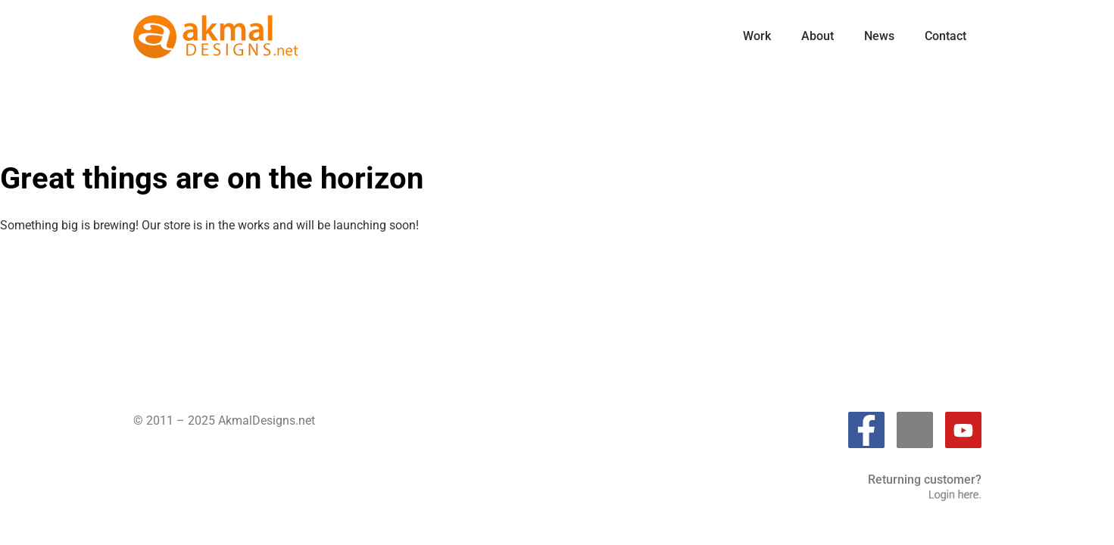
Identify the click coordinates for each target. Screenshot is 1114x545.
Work (757, 36)
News (879, 36)
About (817, 36)
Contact (945, 36)
